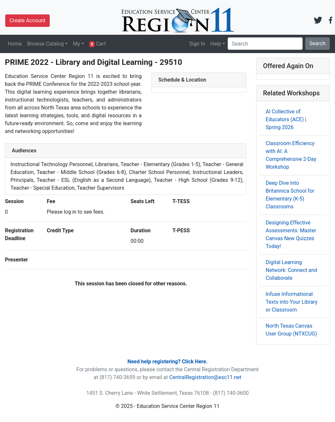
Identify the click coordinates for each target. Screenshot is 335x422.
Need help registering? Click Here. (167, 361)
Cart (97, 44)
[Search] (265, 43)
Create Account (27, 20)
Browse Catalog (45, 44)
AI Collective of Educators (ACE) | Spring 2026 (286, 119)
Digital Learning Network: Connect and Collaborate (291, 270)
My (76, 44)
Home (15, 44)
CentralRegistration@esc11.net (205, 377)
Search (317, 43)
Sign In (197, 44)
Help (215, 44)
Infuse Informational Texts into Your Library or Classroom (291, 302)
